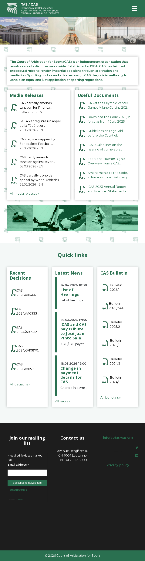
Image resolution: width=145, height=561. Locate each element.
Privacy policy (117, 465)
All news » (62, 401)
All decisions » (20, 384)
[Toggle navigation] (134, 8)
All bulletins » (110, 397)
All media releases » (24, 193)
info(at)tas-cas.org (118, 437)
